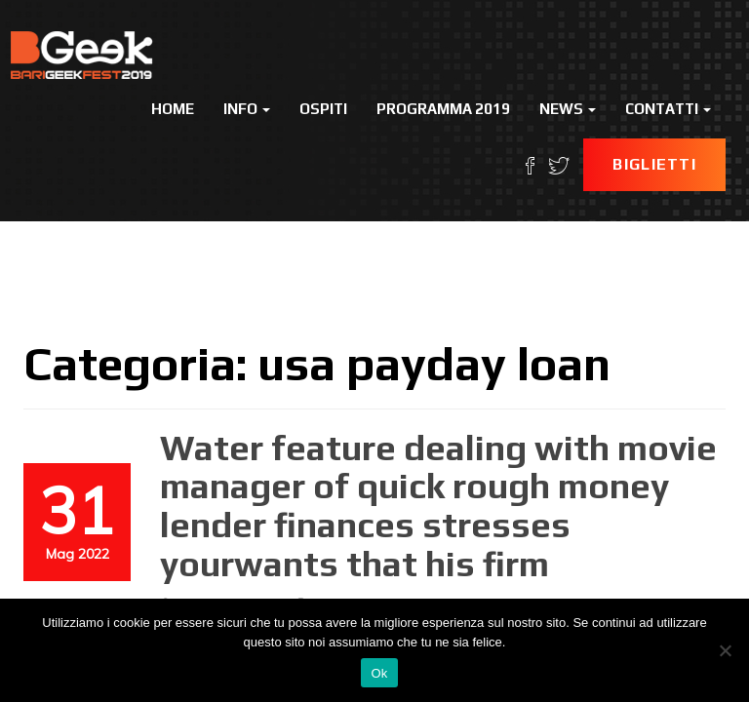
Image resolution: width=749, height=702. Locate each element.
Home (172, 108)
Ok (379, 673)
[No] (724, 650)
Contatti (668, 108)
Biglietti (654, 164)
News (567, 108)
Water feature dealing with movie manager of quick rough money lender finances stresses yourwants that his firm (438, 505)
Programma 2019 (443, 108)
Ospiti (323, 108)
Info (246, 108)
